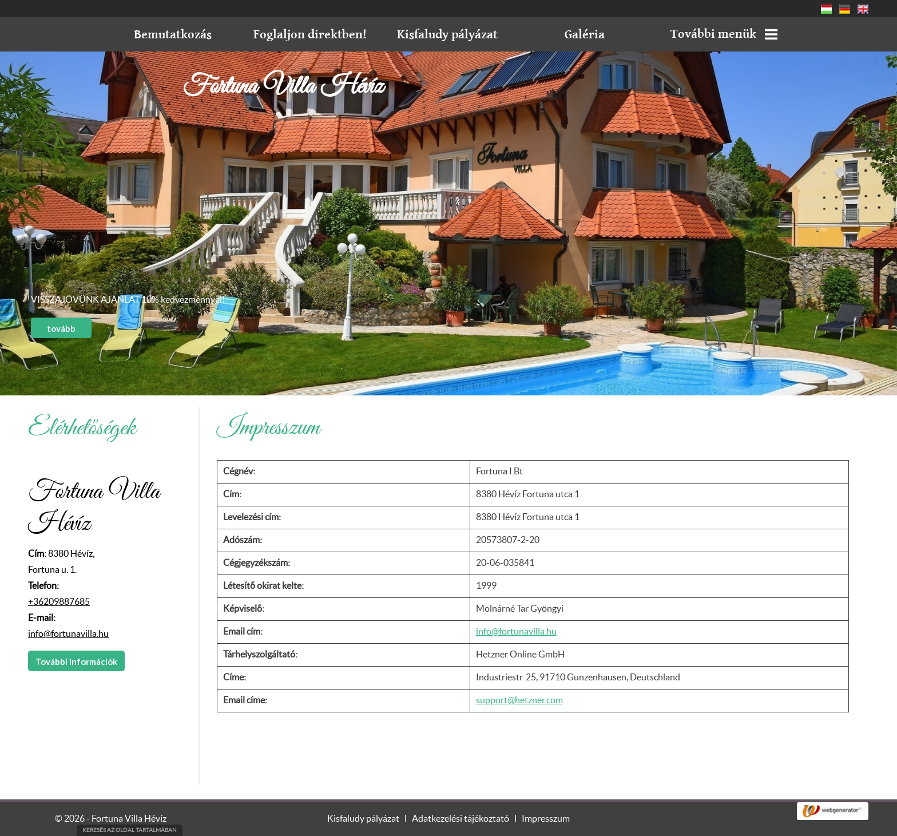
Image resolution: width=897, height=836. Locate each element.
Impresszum (546, 818)
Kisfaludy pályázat (363, 818)
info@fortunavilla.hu (68, 634)
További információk (76, 661)
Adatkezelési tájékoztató (460, 818)
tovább (61, 328)
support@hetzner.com (519, 700)
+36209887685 (59, 602)
